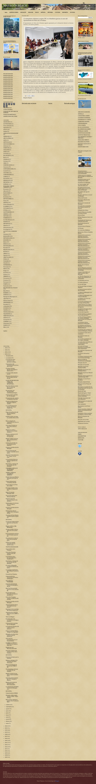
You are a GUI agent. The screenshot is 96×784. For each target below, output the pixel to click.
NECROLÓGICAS (7, 249)
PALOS (37, 12)
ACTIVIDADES (7, 123)
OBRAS (5, 253)
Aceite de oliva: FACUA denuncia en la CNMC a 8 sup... (12, 613)
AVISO (5, 151)
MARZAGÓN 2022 (8, 81)
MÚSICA (5, 243)
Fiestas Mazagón (7, 204)
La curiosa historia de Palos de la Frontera (85, 290)
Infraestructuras (7, 227)
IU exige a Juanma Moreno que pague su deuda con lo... (11, 369)
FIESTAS (5, 202)
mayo (7, 715)
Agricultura (6, 127)
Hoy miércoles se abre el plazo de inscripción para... (12, 539)
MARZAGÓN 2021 (8, 83)
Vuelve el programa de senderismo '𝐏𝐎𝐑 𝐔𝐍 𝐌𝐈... (11, 666)
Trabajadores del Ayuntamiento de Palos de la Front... (12, 365)
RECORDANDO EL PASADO (10, 287)
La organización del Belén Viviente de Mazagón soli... (12, 688)
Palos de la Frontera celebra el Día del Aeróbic (11, 553)
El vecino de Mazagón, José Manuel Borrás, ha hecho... (12, 566)
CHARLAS (6, 159)
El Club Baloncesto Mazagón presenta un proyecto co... (12, 594)
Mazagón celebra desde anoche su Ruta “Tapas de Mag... (12, 696)
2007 (6, 757)
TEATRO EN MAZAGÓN (12, 546)
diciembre (8, 355)
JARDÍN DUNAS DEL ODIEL (10, 116)
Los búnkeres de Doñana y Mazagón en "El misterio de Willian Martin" (84, 326)
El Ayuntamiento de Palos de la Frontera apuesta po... (12, 535)
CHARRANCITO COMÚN (84, 119)
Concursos (6, 167)
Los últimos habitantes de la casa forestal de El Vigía (85, 357)
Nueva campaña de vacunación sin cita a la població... (12, 422)
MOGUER (30, 12)
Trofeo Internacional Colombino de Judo (11, 482)
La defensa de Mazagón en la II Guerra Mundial (85, 296)
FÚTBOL (5, 210)
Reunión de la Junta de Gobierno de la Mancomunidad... (11, 683)
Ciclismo (5, 161)
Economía (5, 189)
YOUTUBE (80, 439)
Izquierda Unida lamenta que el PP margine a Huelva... (12, 679)
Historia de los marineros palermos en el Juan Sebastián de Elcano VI (84, 257)
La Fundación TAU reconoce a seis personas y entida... (11, 361)
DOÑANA (43, 12)
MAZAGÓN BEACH (15, 5)
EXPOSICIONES (7, 198)
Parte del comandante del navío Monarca (84, 398)
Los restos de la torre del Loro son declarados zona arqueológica (85, 343)
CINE (4, 163)
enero (7, 723)
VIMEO (80, 434)
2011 (6, 748)
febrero (8, 721)
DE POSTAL (6, 178)
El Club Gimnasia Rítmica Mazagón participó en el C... (12, 478)
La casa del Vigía (82, 284)
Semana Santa (7, 300)
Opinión (5, 255)
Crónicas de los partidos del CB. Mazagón (12, 395)
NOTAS (5, 251)
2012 (6, 746)
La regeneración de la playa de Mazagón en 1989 (85, 309)
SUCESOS (72, 12)
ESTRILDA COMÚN (83, 131)
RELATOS (5, 291)
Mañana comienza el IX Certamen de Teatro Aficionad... (11, 661)
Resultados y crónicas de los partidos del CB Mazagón (12, 562)
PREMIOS (5, 276)
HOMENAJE (6, 217)
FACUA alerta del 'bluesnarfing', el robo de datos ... (11, 500)
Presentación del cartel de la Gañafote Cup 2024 (12, 399)
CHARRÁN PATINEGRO (84, 117)
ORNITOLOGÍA (7, 257)
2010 (6, 751)
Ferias (5, 200)
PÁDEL (5, 259)
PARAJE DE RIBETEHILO (9, 114)
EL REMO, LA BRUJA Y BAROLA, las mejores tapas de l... (12, 644)
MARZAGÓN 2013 (8, 98)
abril (7, 717)
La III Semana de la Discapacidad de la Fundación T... (11, 558)
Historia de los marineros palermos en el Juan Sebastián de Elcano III (84, 245)
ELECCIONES (6, 193)
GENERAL (6, 214)
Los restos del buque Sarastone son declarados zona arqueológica (84, 347)
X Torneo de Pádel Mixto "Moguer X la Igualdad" (12, 631)
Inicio (6, 12)
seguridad (5, 298)
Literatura (5, 234)
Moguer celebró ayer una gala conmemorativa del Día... (12, 440)
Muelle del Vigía (82, 391)
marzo (7, 719)
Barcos (5, 157)
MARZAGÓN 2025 (8, 75)
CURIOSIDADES (7, 174)
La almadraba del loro (83, 280)
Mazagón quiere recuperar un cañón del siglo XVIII (85, 376)
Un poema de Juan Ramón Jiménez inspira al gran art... (12, 516)
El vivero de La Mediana (84, 230)
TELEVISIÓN (6, 313)
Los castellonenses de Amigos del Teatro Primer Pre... (11, 407)
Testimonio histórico (83, 423)
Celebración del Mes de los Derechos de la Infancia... (11, 444)
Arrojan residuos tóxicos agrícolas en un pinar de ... (12, 530)
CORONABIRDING (82, 123)
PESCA (5, 268)
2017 (6, 736)
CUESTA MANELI (8, 109)
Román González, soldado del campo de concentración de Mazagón (85, 410)
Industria (5, 225)
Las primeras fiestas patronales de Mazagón (83, 323)
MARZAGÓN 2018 (8, 88)
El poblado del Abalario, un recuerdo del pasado (85, 221)
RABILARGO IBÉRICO (83, 139)
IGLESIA (5, 221)
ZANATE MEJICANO (83, 146)
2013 (6, 744)
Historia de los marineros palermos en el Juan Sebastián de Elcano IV (84, 249)
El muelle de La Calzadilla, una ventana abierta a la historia (84, 207)
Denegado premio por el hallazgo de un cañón (84, 180)
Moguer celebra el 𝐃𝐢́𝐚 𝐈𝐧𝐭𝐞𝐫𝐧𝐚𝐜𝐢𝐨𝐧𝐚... (11, 527)
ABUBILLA (81, 113)
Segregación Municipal (9, 296)
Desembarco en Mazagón (84, 182)
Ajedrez (5, 131)
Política (5, 274)
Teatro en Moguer (10, 616)
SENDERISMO (7, 302)
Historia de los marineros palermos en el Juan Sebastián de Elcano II (84, 240)
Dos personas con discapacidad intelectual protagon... (12, 391)
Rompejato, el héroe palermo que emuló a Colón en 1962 (85, 414)
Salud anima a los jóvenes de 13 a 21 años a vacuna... (12, 504)
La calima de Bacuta (83, 282)
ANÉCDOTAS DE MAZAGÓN (10, 133)
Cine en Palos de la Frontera (10, 549)
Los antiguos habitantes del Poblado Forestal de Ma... (12, 571)
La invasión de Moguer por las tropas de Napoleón (84, 302)
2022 (6, 726)
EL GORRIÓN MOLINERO (84, 129)
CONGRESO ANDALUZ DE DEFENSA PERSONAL (12, 469)
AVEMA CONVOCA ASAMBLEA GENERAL (11, 473)
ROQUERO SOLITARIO (83, 141)
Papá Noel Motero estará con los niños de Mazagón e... (12, 387)
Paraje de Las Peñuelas (11, 574)
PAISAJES (6, 261)
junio (7, 713)
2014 (6, 742)
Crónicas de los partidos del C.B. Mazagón (12, 624)
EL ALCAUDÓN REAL (83, 127)
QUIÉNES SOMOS (13, 12)
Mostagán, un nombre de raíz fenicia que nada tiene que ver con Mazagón (85, 388)
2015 (6, 740)
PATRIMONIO (6, 264)
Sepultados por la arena (84, 421)
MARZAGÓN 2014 (8, 96)
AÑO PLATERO (7, 138)
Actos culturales (7, 125)
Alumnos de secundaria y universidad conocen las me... (12, 377)
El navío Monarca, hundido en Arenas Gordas (84, 213)
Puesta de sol (6, 285)
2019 (6, 732)
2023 (6, 354)
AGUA (5, 129)
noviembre (9, 357)
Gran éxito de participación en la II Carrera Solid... (11, 639)
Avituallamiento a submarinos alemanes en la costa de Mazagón (85, 172)
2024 (6, 352)
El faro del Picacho (82, 197)
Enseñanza (6, 196)
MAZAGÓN (23, 12)
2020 (6, 730)
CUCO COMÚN (82, 125)
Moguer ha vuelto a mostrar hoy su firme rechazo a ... (11, 431)
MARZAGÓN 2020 (8, 85)
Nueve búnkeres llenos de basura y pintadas (84, 395)
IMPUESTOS (6, 223)
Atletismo (5, 146)
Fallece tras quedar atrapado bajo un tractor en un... (10, 543)
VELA (4, 327)
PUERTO (5, 284)
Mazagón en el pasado (83, 364)
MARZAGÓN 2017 (8, 90)
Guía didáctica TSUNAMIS (9, 581)
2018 (6, 734)
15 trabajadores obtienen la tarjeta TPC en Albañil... (12, 670)
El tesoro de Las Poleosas (84, 226)
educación (5, 191)
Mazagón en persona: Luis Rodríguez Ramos (84, 370)
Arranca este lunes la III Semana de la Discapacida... (12, 435)
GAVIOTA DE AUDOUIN (84, 133)
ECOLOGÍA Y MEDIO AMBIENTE (8, 187)
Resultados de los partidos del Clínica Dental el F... (12, 610)
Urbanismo (6, 323)
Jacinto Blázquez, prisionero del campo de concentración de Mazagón (85, 269)
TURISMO (6, 321)
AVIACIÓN (6, 149)
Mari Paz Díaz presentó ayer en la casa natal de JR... (12, 589)
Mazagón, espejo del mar (84, 381)
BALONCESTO (7, 155)
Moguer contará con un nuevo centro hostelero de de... (12, 674)
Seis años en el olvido (83, 419)
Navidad (5, 247)
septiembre (9, 706)
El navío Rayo (81, 215)
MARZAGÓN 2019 (8, 86)
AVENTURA (6, 147)
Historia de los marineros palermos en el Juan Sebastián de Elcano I (84, 236)
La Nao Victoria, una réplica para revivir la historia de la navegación (85, 306)
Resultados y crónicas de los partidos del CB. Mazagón (12, 465)
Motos (5, 242)
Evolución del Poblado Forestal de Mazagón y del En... (12, 585)
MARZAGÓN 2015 (8, 94)
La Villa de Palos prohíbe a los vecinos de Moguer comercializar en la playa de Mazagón (85, 318)
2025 (6, 350)
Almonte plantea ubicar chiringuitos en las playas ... (12, 606)
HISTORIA (50, 12)
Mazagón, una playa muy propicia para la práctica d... (12, 635)
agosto (8, 708)
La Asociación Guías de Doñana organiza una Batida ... (11, 460)
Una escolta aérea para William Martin (11, 496)
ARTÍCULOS (6, 142)
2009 (6, 753)
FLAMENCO (6, 206)
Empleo (30, 97)
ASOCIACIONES (7, 144)
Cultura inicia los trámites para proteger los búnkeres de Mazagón (85, 176)
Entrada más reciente (29, 103)
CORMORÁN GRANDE (83, 121)
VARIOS (5, 325)
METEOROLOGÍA (7, 238)
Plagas (5, 270)
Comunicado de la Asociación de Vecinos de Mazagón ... (12, 577)
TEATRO (5, 310)
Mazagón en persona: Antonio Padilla (83, 367)
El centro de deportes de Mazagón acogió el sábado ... (11, 402)
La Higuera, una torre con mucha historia (84, 299)
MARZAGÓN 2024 (8, 77)
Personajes (6, 266)
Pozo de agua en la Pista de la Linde (11, 485)
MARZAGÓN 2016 (8, 92)
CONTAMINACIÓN (8, 168)
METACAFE (81, 438)
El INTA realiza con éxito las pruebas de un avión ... (12, 418)
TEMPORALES (7, 315)
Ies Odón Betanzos (7, 219)
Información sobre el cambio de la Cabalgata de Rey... (12, 512)
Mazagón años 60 (82, 362)
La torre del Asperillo (83, 312)
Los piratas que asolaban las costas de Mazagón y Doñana (85, 330)
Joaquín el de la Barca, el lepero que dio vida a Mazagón (84, 273)
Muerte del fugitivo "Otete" (84, 393)
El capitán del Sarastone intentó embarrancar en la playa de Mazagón (84, 188)
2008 (6, 755)
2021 (6, 728)
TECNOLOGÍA (7, 311)
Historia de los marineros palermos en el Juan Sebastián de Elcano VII (84, 261)
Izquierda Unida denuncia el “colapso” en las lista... (12, 456)
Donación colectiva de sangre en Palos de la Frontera (11, 652)
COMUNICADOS (7, 165)
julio (7, 710)
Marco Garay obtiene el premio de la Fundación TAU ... (12, 701)
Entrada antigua (69, 103)
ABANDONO (6, 121)
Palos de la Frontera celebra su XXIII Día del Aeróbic (12, 598)
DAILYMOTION (82, 436)
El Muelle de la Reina (83, 210)
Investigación (6, 229)
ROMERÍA (6, 292)
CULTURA (57, 12)
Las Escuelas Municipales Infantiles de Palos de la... (12, 523)
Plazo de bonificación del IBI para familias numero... (12, 413)
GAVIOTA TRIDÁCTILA (84, 135)
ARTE (4, 140)
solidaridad (6, 306)
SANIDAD (6, 294)
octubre (8, 704)
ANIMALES (6, 136)
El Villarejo (80, 228)
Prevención (6, 278)
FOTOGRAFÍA (7, 208)
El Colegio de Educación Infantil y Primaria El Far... (12, 489)
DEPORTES (65, 12)
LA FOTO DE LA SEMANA (10, 231)
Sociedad (5, 304)
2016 (6, 738)
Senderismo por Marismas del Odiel (11, 648)
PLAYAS (5, 272)
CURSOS (5, 176)
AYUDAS (5, 153)
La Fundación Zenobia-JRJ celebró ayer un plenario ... (12, 627)
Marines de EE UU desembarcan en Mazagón (84, 360)
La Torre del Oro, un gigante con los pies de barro (85, 314)
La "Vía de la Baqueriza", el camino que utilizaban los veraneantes (84, 277)
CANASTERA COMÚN (83, 115)
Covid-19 (5, 170)
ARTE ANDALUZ (82, 428)
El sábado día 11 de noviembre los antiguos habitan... (12, 620)
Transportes (6, 319)
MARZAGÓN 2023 (8, 79)
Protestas (5, 280)
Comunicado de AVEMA (12, 693)
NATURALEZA (7, 245)
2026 (6, 347)
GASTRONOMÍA (7, 212)
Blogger (57, 781)
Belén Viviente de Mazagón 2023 (10, 493)
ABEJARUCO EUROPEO (84, 112)
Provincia (5, 282)
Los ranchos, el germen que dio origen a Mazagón (84, 339)
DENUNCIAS (6, 180)
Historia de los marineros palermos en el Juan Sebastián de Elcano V (84, 253)
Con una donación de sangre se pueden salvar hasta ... (12, 452)
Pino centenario (82, 404)
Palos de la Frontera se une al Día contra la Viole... (11, 426)
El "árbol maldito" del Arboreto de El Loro (83, 185)
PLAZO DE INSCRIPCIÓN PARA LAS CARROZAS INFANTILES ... (12, 382)
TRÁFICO (5, 317)
